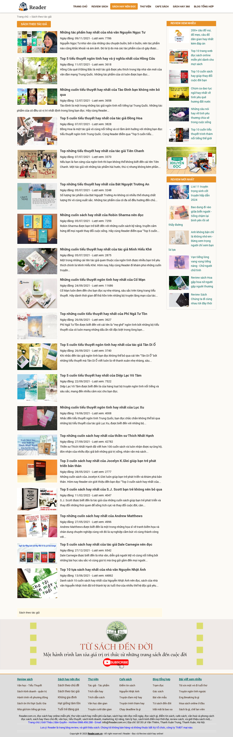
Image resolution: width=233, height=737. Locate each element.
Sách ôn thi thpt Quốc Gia (31, 703)
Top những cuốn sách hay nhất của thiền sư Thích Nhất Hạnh (107, 435)
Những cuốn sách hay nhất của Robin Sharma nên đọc (102, 215)
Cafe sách (162, 6)
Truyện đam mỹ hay (130, 697)
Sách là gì (184, 709)
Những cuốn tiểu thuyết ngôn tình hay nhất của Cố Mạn (102, 279)
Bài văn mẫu (160, 697)
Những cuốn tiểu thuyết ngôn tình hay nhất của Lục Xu (102, 407)
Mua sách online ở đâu (191, 703)
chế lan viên (198, 709)
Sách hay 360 (181, 6)
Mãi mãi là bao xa (162, 709)
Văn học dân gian (97, 703)
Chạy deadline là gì (130, 709)
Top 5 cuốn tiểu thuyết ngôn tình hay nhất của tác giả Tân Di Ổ (108, 344)
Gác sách (158, 691)
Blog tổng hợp (204, 6)
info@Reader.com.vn (114, 722)
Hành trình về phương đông (32, 697)
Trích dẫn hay (95, 691)
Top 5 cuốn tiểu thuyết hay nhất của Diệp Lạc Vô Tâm (101, 375)
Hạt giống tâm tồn (69, 703)
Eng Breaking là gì (189, 697)
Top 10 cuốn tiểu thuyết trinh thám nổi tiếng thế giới (202, 134)
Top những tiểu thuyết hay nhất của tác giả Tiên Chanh (102, 150)
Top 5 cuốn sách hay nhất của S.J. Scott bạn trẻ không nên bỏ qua (111, 489)
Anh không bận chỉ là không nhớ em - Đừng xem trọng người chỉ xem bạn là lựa (191, 240)
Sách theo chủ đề (68, 685)
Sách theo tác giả (41, 16)
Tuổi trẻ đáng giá (68, 709)
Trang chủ (80, 6)
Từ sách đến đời (162, 703)
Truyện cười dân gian (100, 709)
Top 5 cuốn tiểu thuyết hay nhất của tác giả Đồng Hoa (101, 118)
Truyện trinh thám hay (132, 703)
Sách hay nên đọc (124, 6)
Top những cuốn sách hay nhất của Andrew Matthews (101, 515)
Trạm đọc (158, 685)
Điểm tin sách (127, 685)
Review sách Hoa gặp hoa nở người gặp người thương (202, 282)
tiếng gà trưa (38, 709)
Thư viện (145, 6)
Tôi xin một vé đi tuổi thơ (193, 685)
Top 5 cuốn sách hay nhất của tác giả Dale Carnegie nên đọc (106, 544)
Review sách (99, 6)
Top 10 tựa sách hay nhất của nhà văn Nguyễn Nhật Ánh (103, 569)
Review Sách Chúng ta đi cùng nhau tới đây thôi (201, 299)
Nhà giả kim (23, 709)
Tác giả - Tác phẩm (98, 685)
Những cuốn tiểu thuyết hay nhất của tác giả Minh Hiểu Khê (106, 249)
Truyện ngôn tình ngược (192, 691)
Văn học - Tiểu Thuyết (29, 685)
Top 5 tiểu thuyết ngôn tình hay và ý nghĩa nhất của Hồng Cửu (107, 58)
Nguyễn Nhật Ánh (129, 691)
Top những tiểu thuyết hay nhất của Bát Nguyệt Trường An (104, 184)
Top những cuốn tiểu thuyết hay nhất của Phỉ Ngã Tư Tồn (103, 313)
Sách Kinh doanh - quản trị (32, 691)
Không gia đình (67, 697)
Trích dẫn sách (96, 697)
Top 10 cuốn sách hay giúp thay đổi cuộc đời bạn (202, 75)
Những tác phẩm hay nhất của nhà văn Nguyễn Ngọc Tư (102, 32)
